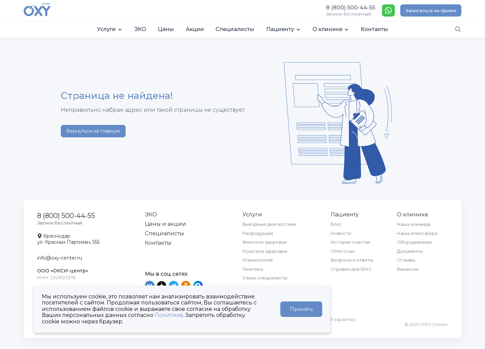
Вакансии (407, 269)
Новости (341, 233)
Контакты (158, 243)
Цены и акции (165, 224)
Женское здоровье (264, 242)
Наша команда (413, 224)
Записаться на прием (431, 10)
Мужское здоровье (264, 251)
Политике (169, 315)
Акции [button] (195, 29)
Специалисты (164, 233)
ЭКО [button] (140, 29)
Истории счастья (350, 242)
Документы (410, 251)
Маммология (257, 260)
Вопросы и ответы (352, 260)
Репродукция (257, 233)
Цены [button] (166, 29)
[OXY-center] (37, 10)
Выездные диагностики (269, 224)
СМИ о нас (343, 251)
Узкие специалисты (264, 277)
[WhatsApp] (388, 10)
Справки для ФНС (351, 269)
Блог (336, 224)
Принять (301, 309)
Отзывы (406, 260)
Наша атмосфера (417, 233)
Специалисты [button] (234, 29)
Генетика (252, 269)
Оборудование (414, 242)
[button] (110, 29)
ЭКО (151, 214)
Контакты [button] (374, 29)
